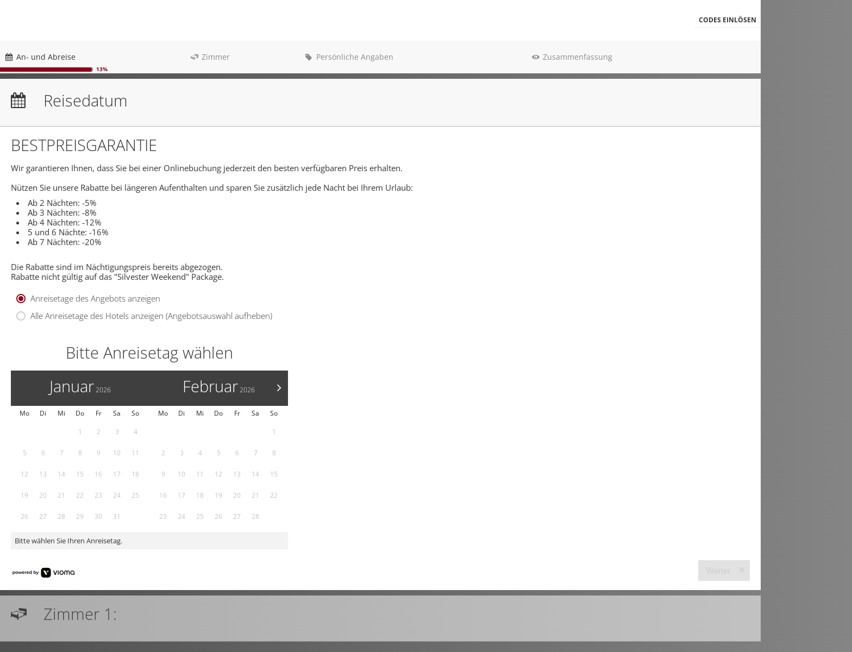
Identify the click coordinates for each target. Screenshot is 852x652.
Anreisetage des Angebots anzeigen (95, 299)
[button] (727, 20)
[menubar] (380, 20)
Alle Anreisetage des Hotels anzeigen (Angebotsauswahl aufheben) (151, 317)
